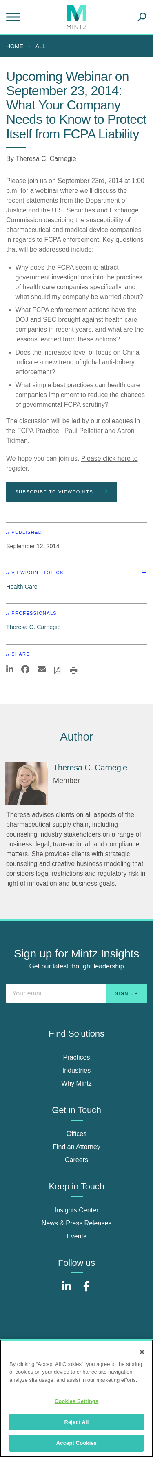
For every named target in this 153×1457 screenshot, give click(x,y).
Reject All (76, 1422)
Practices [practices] (76, 1057)
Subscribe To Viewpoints (61, 491)
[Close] (142, 1352)
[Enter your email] (76, 993)
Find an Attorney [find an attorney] (76, 1146)
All (40, 46)
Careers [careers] (76, 1159)
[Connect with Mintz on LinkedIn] (66, 1290)
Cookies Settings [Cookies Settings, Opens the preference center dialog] (77, 1401)
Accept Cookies (76, 1443)
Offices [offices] (77, 1133)
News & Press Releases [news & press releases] (77, 1223)
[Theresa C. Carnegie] (26, 783)
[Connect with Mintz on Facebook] (86, 1290)
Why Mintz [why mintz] (76, 1083)
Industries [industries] (76, 1070)
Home (14, 46)
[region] (76, 1398)
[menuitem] (16, 46)
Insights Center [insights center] (77, 1210)
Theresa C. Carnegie (46, 158)
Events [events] (76, 1236)
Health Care (22, 586)
